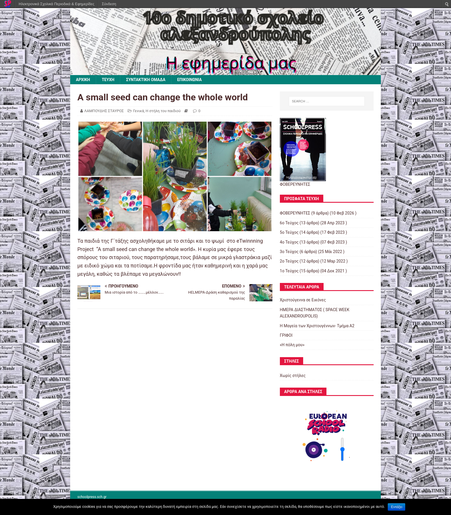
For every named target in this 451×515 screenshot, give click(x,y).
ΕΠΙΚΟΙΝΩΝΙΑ (190, 79)
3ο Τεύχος (289, 251)
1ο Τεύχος (289, 271)
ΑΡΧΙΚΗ (83, 79)
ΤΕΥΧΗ (108, 79)
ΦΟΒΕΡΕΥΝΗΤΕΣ (295, 213)
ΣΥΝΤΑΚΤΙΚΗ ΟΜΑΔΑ (147, 79)
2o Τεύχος (289, 261)
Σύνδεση (109, 4)
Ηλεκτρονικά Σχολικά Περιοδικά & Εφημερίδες (56, 4)
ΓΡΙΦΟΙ (286, 335)
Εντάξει (396, 507)
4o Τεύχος (289, 242)
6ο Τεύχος (289, 223)
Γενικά (138, 111)
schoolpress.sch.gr (91, 497)
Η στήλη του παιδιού (163, 111)
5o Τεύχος (289, 232)
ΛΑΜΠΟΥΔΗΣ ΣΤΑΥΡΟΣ (104, 111)
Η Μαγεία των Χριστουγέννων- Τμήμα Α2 (317, 325)
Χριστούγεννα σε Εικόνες (303, 300)
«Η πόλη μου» (292, 345)
